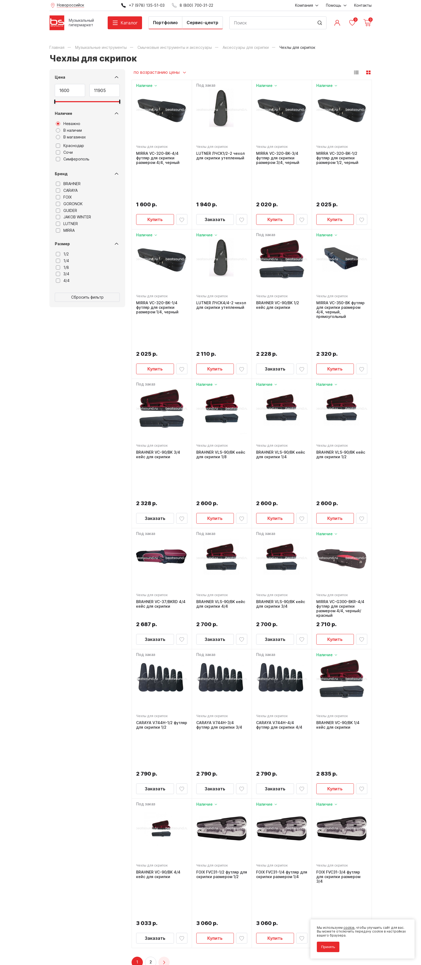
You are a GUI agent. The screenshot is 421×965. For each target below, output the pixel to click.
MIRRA (65, 230)
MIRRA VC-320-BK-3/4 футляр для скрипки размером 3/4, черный (277, 158)
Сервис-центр (202, 22)
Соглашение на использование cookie (80, 944)
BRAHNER (68, 184)
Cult (116, 953)
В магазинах (71, 137)
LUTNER (67, 224)
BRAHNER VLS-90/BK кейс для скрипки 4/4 (220, 505)
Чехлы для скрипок (152, 147)
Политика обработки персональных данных (85, 937)
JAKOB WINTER (73, 217)
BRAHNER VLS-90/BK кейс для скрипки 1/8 (220, 393)
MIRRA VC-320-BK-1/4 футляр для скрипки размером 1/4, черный (157, 274)
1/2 (62, 254)
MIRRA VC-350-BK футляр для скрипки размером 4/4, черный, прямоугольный (340, 276)
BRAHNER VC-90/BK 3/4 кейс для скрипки (158, 393)
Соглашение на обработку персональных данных (89, 940)
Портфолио (165, 22)
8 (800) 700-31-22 (236, 843)
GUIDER (66, 210)
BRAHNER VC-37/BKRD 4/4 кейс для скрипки (161, 505)
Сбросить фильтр (87, 297)
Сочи (64, 152)
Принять (328, 947)
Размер (62, 243)
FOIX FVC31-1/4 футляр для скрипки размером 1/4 (281, 737)
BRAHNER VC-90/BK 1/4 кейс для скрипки (338, 626)
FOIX (64, 197)
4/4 (63, 280)
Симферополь (72, 159)
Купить (155, 186)
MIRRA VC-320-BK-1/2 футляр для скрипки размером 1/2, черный (337, 158)
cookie (348, 928)
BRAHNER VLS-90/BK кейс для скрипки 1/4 (280, 393)
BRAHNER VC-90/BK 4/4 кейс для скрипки (158, 737)
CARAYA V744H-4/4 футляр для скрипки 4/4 (279, 626)
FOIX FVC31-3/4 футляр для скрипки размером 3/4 (338, 740)
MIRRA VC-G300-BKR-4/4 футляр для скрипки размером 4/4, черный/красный (340, 509)
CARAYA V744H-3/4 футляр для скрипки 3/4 (219, 626)
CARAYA (67, 190)
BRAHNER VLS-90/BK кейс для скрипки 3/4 (280, 505)
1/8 (62, 267)
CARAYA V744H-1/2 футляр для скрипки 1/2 (161, 626)
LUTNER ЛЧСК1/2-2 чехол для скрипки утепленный (220, 155)
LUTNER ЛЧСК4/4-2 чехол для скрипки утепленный (221, 272)
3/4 (62, 274)
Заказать (215, 186)
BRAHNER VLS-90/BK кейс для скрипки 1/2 (340, 393)
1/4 (62, 261)
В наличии (69, 130)
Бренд (61, 173)
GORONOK (69, 204)
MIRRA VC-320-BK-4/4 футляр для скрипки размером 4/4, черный (158, 158)
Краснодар (70, 146)
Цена (60, 77)
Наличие (63, 113)
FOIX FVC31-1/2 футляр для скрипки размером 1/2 (221, 737)
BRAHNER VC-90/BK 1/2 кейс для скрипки (277, 272)
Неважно (68, 124)
